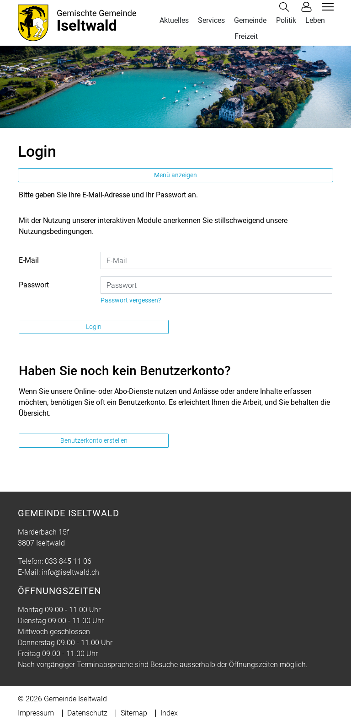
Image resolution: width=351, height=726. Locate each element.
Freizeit (246, 36)
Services (211, 20)
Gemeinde (250, 20)
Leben (315, 20)
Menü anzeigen (175, 175)
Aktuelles (174, 20)
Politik (286, 20)
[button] (286, 7)
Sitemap (134, 713)
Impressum (36, 713)
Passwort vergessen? (131, 300)
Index (169, 713)
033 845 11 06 (68, 561)
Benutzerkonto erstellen (94, 440)
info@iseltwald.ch (70, 572)
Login (93, 326)
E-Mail (29, 260)
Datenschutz (87, 713)
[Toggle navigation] (326, 6)
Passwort (34, 285)
